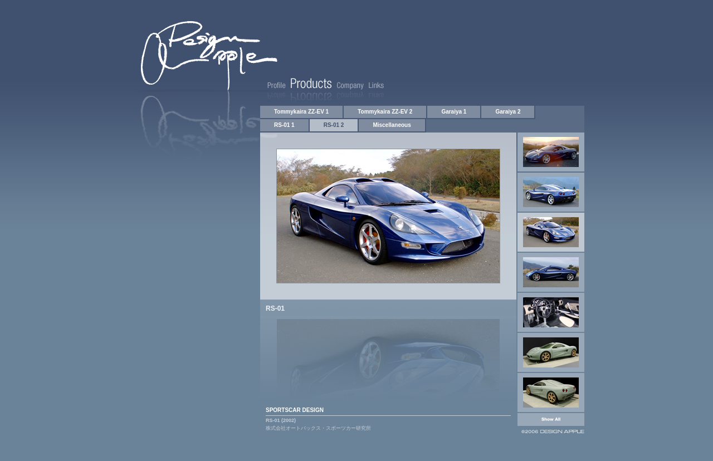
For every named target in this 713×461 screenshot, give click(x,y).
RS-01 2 (334, 125)
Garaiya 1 (453, 112)
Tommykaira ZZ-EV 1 (301, 112)
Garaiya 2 (507, 112)
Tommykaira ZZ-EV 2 (385, 112)
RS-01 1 (284, 125)
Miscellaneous (392, 125)
